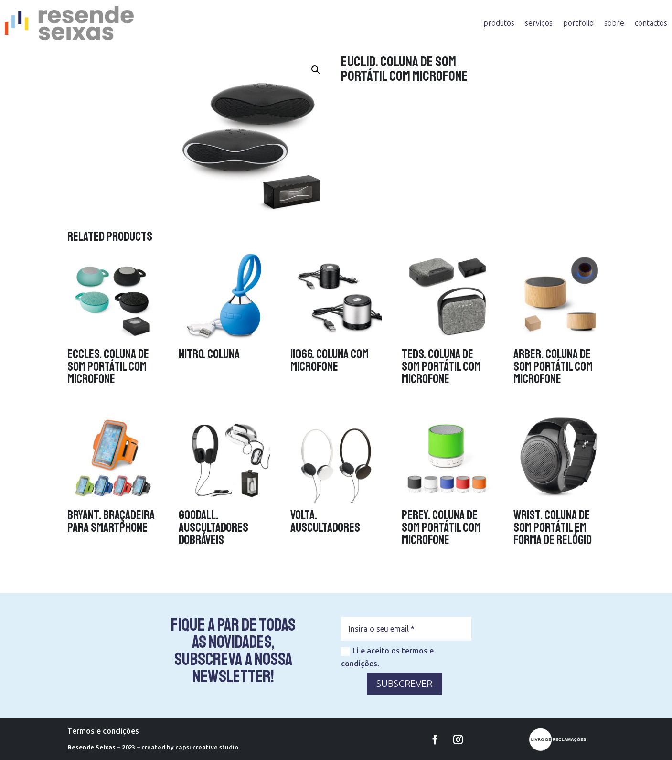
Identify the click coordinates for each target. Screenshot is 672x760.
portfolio (578, 23)
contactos (651, 23)
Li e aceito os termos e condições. (387, 657)
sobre (614, 23)
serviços (539, 23)
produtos (498, 23)
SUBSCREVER (404, 683)
